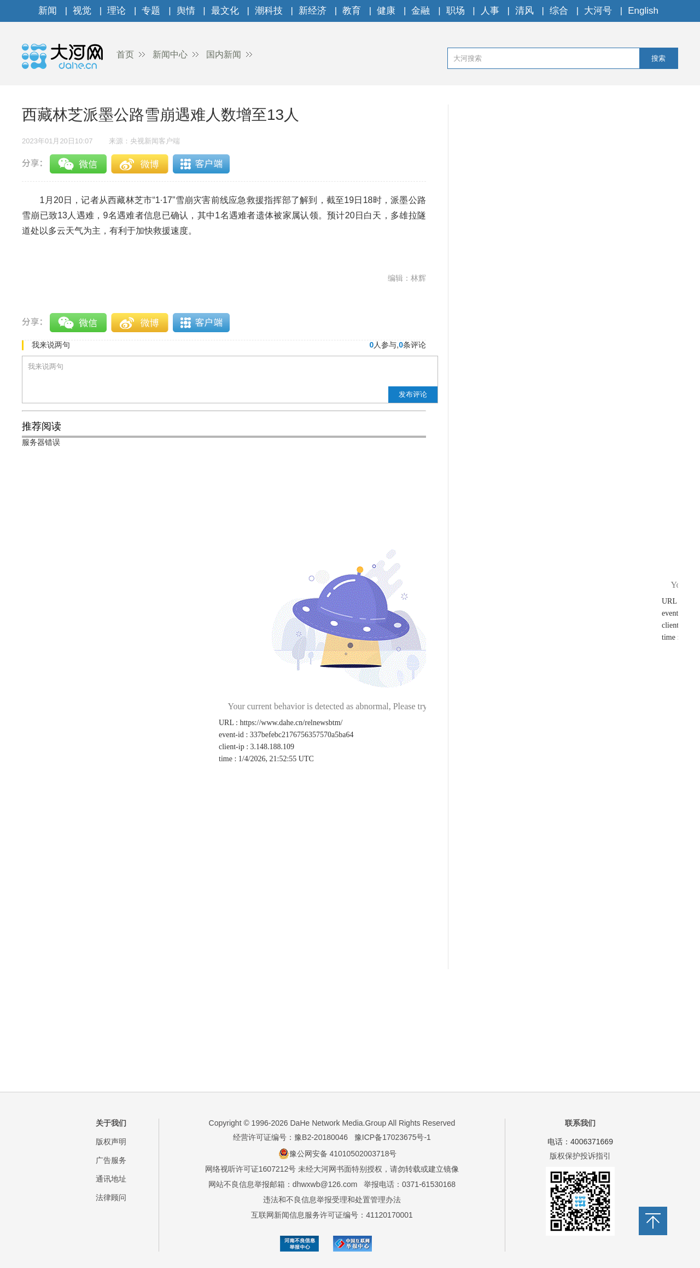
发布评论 (413, 394)
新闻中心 (170, 54)
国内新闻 (223, 54)
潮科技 (269, 10)
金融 (420, 10)
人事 (490, 10)
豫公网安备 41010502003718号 (337, 1153)
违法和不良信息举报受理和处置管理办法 (332, 1199)
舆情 (186, 10)
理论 (116, 10)
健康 (386, 10)
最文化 (225, 10)
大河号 (598, 10)
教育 (351, 10)
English (643, 10)
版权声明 (111, 1141)
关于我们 (111, 1123)
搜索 (658, 58)
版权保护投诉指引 (580, 1155)
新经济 (312, 10)
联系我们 (580, 1123)
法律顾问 (111, 1197)
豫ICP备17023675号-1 (392, 1137)
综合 (559, 10)
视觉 (82, 10)
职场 (455, 10)
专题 (151, 10)
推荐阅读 (41, 426)
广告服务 (111, 1160)
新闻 (47, 10)
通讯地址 (111, 1178)
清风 (524, 10)
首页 (125, 54)
